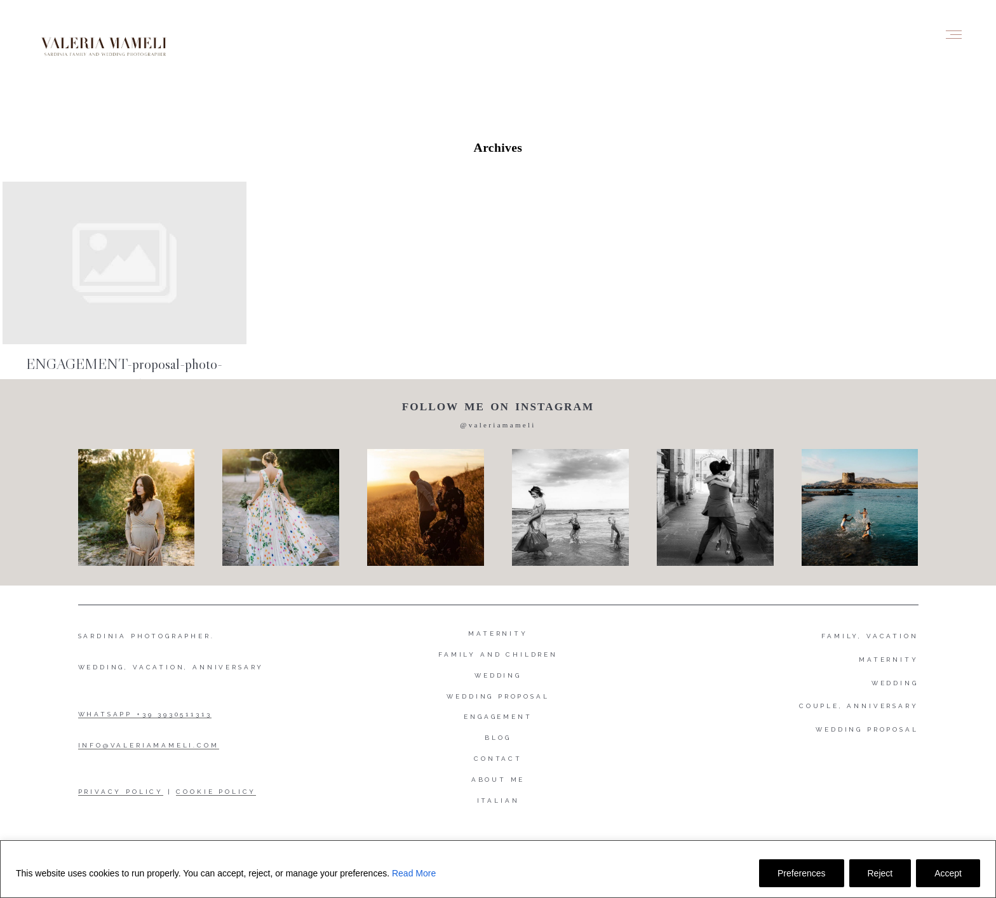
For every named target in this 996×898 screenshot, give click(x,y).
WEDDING (895, 683)
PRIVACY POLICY (121, 791)
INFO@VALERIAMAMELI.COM (148, 745)
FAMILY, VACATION (869, 636)
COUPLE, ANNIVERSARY (859, 705)
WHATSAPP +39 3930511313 (145, 714)
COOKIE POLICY (216, 791)
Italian (498, 800)
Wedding (498, 675)
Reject (880, 873)
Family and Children (498, 654)
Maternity (497, 633)
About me (498, 779)
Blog (498, 737)
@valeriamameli (497, 425)
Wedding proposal (498, 696)
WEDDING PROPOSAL (867, 729)
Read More (414, 873)
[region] (498, 869)
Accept (948, 873)
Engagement (498, 716)
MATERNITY (888, 659)
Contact (498, 758)
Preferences (801, 873)
